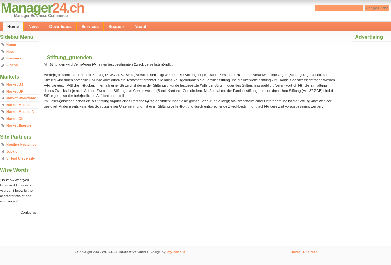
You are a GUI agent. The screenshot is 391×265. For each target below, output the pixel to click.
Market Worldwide (21, 98)
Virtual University (20, 158)
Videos (12, 65)
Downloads (60, 26)
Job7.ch (12, 151)
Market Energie (18, 125)
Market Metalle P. (20, 112)
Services (90, 26)
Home (13, 26)
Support (116, 26)
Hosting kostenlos (21, 144)
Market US (14, 84)
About (140, 26)
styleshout (176, 252)
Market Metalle (18, 105)
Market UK (14, 91)
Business (14, 58)
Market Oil (14, 118)
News (33, 26)
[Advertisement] (117, 40)
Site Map (310, 252)
